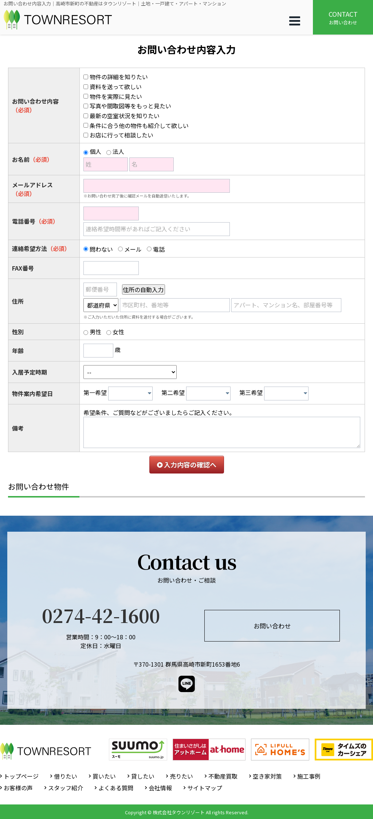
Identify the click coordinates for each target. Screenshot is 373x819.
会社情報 (160, 787)
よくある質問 (115, 787)
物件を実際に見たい (116, 96)
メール (133, 249)
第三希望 (251, 392)
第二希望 (173, 392)
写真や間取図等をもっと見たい (130, 105)
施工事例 (309, 776)
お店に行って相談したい (121, 135)
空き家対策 (267, 776)
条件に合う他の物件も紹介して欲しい (139, 125)
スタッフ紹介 (65, 787)
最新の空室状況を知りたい (125, 115)
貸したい (142, 776)
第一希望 (95, 392)
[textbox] (132, 393)
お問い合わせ (343, 17)
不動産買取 (222, 776)
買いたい (104, 776)
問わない (101, 249)
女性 (118, 331)
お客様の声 (18, 787)
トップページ (21, 776)
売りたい (181, 776)
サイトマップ (204, 787)
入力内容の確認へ (186, 464)
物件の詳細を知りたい (119, 76)
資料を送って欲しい (116, 86)
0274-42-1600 (101, 615)
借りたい (65, 776)
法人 (118, 151)
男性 (95, 331)
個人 (95, 151)
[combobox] (130, 393)
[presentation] (149, 393)
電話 (159, 249)
